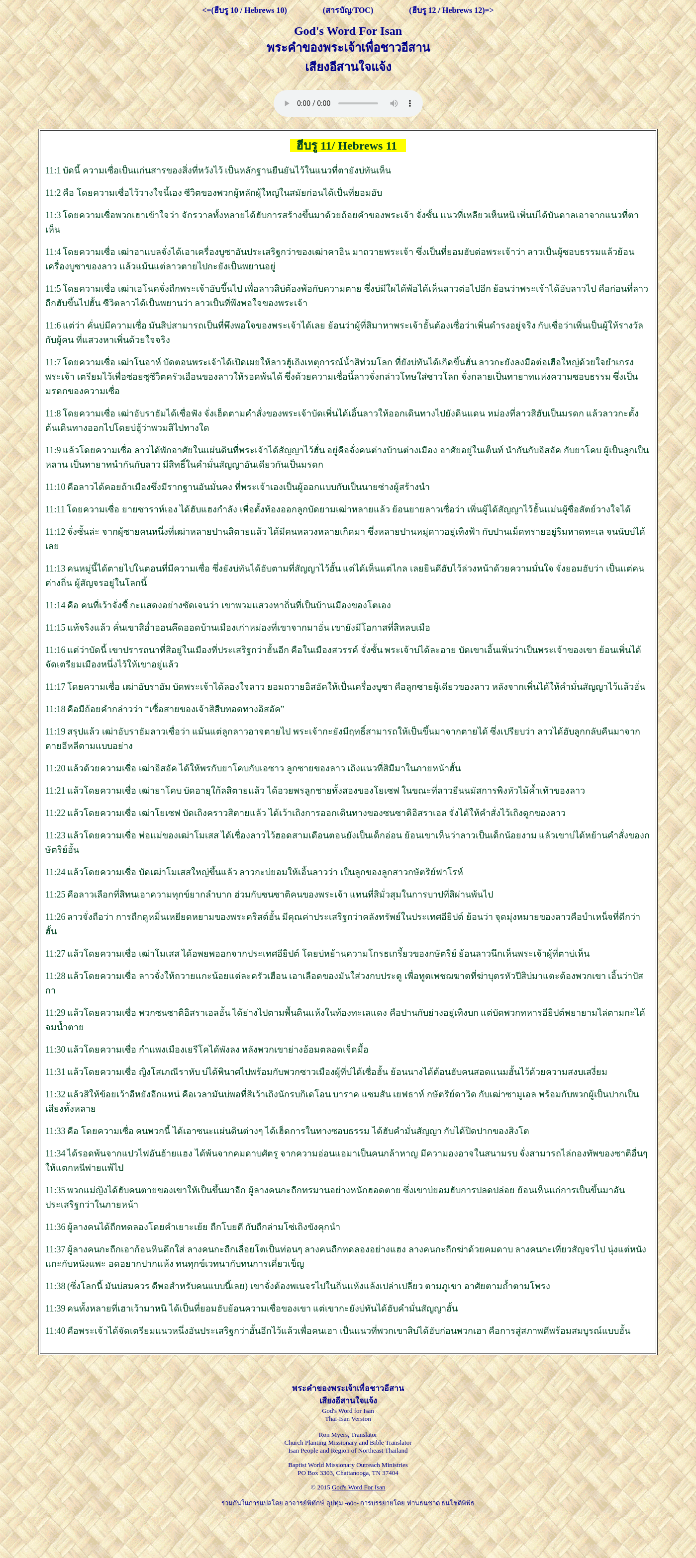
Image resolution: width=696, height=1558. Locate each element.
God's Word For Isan (359, 1487)
